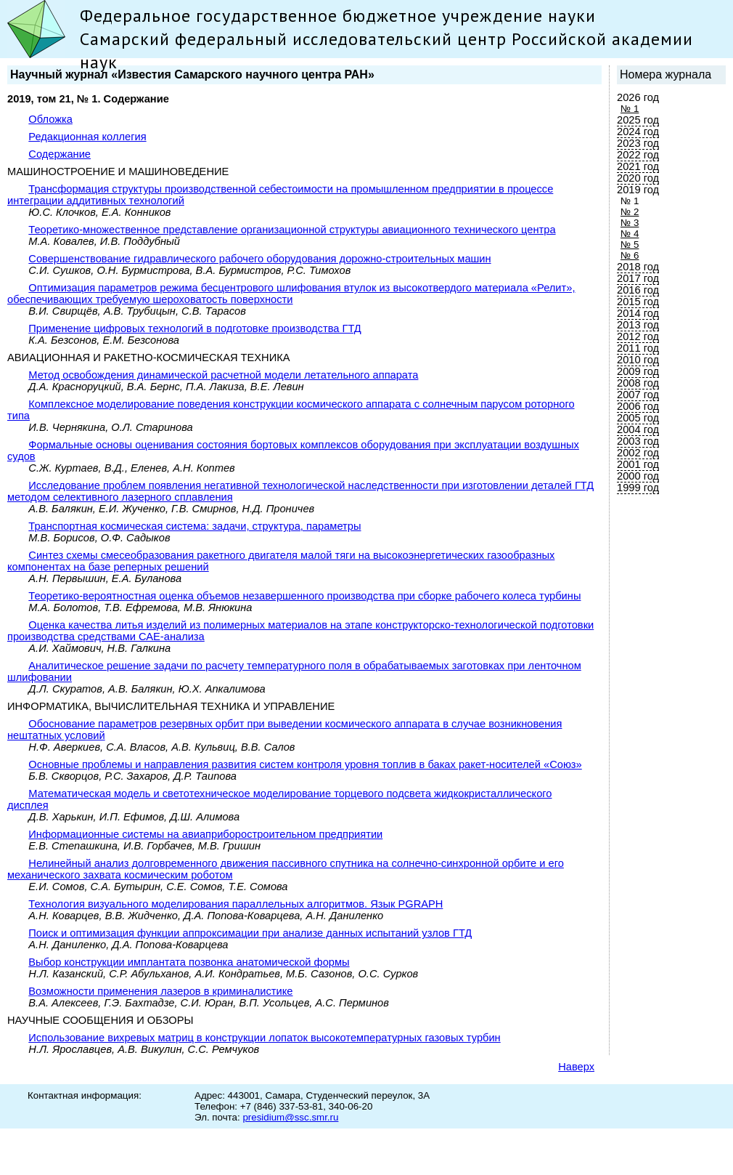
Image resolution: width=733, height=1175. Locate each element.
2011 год (638, 348)
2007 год (638, 394)
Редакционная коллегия (87, 136)
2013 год (638, 325)
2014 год (638, 313)
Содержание (59, 154)
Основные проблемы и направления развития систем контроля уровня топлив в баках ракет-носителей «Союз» (304, 764)
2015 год (638, 301)
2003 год (638, 441)
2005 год (638, 418)
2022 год (638, 155)
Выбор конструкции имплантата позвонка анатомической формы (188, 962)
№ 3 (630, 222)
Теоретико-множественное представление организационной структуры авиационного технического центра (291, 229)
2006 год (638, 406)
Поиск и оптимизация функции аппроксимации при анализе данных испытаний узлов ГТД (250, 933)
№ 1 (630, 108)
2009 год (638, 371)
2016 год (638, 290)
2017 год (638, 278)
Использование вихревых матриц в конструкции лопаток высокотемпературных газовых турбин (264, 1037)
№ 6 (630, 255)
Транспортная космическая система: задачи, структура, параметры (194, 526)
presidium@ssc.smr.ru (290, 1117)
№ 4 (630, 233)
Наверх (576, 1067)
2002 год (638, 453)
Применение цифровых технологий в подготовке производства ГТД (194, 328)
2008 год (638, 383)
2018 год (638, 266)
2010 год (638, 360)
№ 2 (630, 211)
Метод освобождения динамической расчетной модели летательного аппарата (223, 375)
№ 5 (630, 244)
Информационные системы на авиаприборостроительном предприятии (205, 834)
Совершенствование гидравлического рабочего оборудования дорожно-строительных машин (259, 259)
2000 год (638, 476)
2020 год (638, 178)
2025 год (638, 120)
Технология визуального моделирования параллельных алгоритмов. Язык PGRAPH (235, 904)
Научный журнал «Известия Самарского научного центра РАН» (192, 74)
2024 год (638, 131)
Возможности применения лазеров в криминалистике (160, 991)
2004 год (638, 429)
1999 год (638, 487)
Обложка (50, 119)
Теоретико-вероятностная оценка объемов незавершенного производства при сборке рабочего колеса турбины (304, 596)
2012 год (638, 336)
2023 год (638, 143)
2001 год (638, 464)
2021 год (638, 166)
